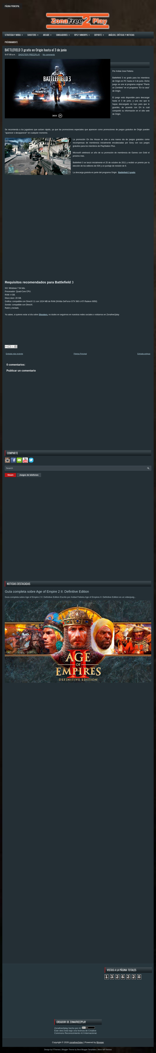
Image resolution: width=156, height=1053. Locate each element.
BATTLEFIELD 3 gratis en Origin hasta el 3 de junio (36, 49)
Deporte (100, 33)
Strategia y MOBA (15, 33)
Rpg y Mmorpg (83, 33)
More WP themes (105, 1050)
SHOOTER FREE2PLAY (29, 54)
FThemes (56, 1050)
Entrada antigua (143, 354)
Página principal (12, 6)
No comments (49, 54)
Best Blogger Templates (86, 1050)
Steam (10, 475)
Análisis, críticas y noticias (121, 34)
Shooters (34, 33)
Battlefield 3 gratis (126, 172)
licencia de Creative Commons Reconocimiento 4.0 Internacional (75, 1031)
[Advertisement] (65, 185)
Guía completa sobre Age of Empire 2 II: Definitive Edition (47, 591)
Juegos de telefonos (28, 475)
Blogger (100, 1042)
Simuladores (64, 33)
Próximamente (11, 42)
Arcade (48, 33)
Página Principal (80, 354)
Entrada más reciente (14, 354)
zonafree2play (76, 1042)
